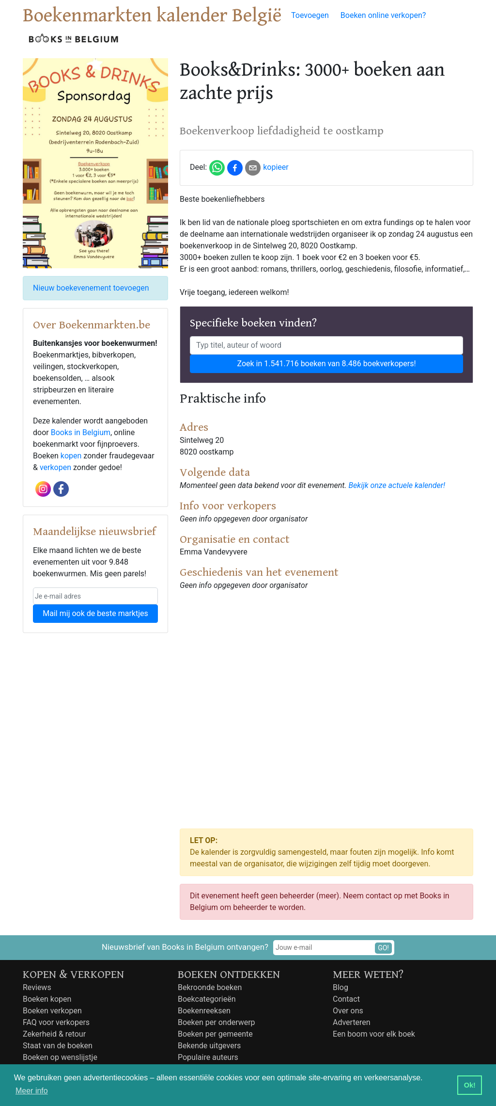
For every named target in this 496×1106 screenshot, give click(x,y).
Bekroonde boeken (210, 987)
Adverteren (352, 1022)
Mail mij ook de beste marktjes (95, 613)
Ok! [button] (470, 1085)
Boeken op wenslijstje (60, 1057)
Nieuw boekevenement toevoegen (91, 288)
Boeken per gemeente (215, 1034)
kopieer (276, 167)
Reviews (37, 987)
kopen (71, 455)
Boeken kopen (47, 999)
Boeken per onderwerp (216, 1022)
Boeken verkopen (52, 1010)
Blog (340, 987)
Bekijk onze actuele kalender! (396, 485)
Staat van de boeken (58, 1045)
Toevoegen (310, 15)
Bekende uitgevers (209, 1045)
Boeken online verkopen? (383, 15)
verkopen (55, 467)
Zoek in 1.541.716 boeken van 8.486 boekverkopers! (326, 363)
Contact (346, 999)
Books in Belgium (80, 432)
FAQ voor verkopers (56, 1022)
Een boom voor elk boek (374, 1034)
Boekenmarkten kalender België (152, 15)
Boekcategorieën (207, 999)
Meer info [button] (32, 1091)
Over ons (348, 1010)
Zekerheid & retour (54, 1034)
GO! (383, 948)
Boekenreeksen (204, 1010)
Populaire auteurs (208, 1057)
